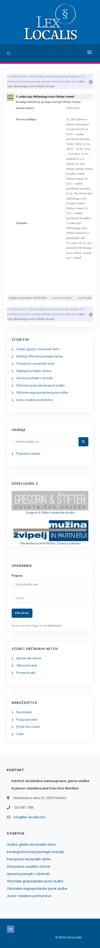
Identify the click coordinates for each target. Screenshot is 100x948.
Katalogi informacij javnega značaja (39, 356)
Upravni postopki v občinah (34, 378)
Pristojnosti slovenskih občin (35, 364)
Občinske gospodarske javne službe (40, 385)
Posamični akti (25, 673)
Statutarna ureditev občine (33, 371)
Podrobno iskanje (28, 454)
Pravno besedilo (62, 297)
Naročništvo (24, 712)
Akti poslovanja (26, 665)
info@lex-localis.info (29, 817)
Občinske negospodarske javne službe (42, 393)
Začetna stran (18, 76)
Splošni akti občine (28, 658)
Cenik (20, 734)
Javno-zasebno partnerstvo (34, 400)
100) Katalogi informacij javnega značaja (52, 76)
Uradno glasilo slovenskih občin (37, 349)
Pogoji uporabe (26, 720)
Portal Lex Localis (28, 727)
